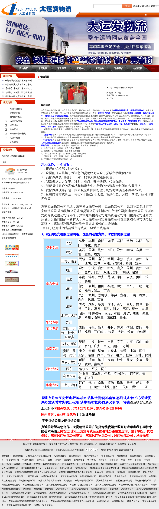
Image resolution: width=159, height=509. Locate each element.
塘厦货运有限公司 (14, 476)
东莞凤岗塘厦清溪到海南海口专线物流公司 (28, 501)
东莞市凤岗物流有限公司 (49, 480)
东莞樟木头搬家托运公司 (81, 484)
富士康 (138, 460)
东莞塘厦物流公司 (109, 464)
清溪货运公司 (134, 472)
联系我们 (118, 68)
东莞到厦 (42, 68)
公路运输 (14, 142)
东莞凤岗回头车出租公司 (104, 493)
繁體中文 (155, 6)
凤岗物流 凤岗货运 (57, 493)
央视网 (37, 464)
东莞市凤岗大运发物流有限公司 (133, 484)
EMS (8, 464)
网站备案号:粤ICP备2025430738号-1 (117, 450)
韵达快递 (102, 460)
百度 (50, 460)
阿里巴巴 (41, 460)
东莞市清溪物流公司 (84, 480)
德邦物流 (91, 460)
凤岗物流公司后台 (51, 464)
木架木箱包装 (16, 109)
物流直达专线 (16, 121)
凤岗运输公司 (127, 489)
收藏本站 (137, 6)
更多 (5, 162)
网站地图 (131, 444)
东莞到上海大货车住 (43, 505)
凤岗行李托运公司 (143, 480)
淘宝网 (58, 460)
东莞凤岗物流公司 (70, 464)
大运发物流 (18, 456)
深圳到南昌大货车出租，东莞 (18, 96)
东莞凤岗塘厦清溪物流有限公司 (104, 468)
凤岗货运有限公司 (99, 489)
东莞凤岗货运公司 (79, 489)
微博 (130, 460)
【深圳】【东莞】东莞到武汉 (18, 88)
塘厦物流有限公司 (124, 480)
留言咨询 (99, 68)
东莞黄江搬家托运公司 (105, 484)
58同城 (17, 464)
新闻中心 (80, 68)
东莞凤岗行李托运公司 (21, 493)
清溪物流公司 (81, 468)
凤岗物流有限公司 (27, 480)
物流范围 (137, 68)
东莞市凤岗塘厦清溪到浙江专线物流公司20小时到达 (88, 497)
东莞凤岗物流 (40, 493)
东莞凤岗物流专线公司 (79, 493)
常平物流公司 (107, 456)
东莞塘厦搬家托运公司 (33, 484)
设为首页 (146, 6)
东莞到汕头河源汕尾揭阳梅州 (18, 80)
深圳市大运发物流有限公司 (132, 464)
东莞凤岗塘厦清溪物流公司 (18, 505)
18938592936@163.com (21, 204)
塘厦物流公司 (66, 468)
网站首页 (23, 68)
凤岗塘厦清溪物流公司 (31, 468)
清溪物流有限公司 (104, 480)
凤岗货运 (114, 489)
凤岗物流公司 (60, 456)
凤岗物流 (99, 472)
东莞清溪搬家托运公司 (56, 484)
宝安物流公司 (136, 456)
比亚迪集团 (79, 460)
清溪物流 (121, 472)
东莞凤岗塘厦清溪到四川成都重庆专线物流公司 (72, 501)
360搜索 (67, 460)
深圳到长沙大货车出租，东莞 (18, 84)
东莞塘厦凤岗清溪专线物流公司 (132, 493)
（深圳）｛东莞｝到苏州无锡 (18, 92)
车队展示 (61, 68)
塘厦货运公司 (118, 501)
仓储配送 (14, 129)
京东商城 (27, 464)
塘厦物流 (110, 472)
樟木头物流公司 (91, 456)
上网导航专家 (32, 476)
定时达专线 (15, 113)
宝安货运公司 (12, 460)
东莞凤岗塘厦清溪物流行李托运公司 (75, 472)
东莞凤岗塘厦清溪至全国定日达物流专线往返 (35, 472)
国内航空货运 (16, 117)
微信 (123, 460)
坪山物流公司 (28, 460)
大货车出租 (15, 137)
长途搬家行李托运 (18, 133)
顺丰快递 (114, 460)
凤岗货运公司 (62, 489)
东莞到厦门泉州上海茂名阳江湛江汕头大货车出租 (55, 444)
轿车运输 (14, 125)
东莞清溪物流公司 (89, 464)
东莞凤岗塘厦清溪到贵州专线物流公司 (44, 497)
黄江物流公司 (75, 456)
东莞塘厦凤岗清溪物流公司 (38, 456)
